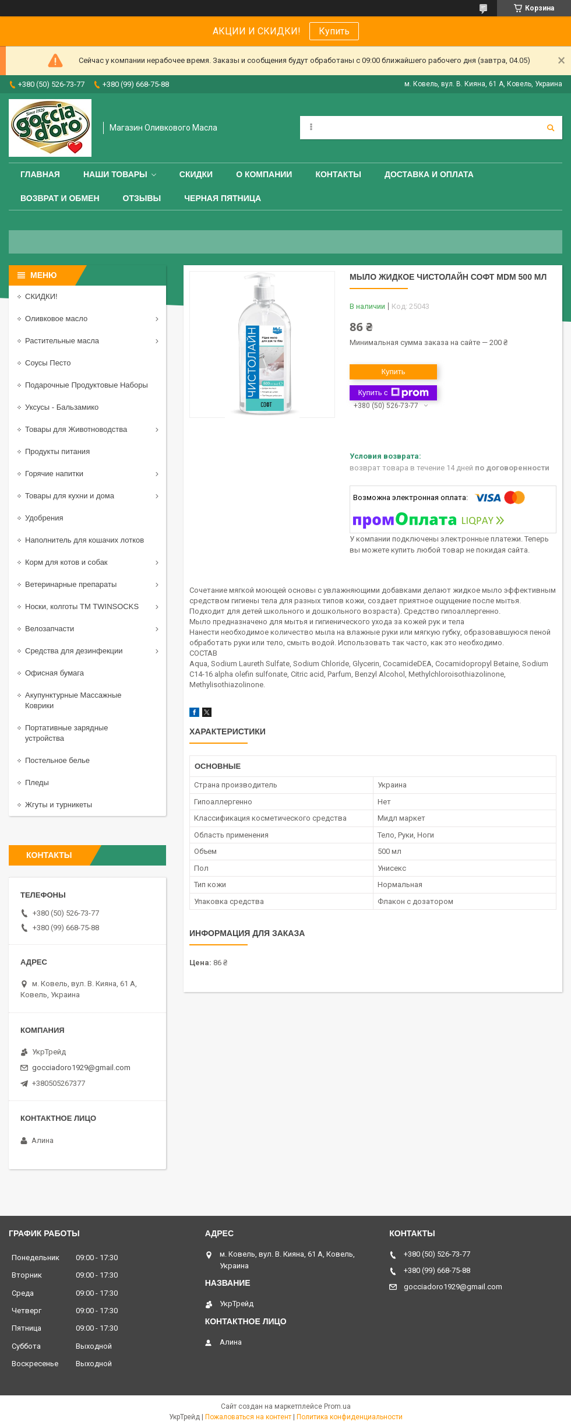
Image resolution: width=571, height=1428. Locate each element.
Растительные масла (62, 340)
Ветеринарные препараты (71, 584)
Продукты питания (57, 451)
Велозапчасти (49, 628)
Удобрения (44, 517)
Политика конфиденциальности (350, 1417)
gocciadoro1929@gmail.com (81, 1067)
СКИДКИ (196, 174)
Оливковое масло (56, 318)
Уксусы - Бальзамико (61, 407)
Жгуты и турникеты (58, 804)
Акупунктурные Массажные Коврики (73, 700)
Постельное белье (57, 760)
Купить (334, 31)
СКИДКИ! (41, 296)
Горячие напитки (54, 473)
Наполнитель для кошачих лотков (84, 540)
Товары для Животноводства (76, 429)
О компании (264, 174)
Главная (40, 174)
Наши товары (115, 174)
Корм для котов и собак (66, 562)
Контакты (338, 174)
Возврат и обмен (60, 198)
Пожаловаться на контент (248, 1417)
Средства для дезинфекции (74, 650)
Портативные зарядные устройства (66, 733)
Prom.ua (337, 1406)
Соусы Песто (48, 362)
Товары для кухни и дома (69, 495)
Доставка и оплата (429, 174)
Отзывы (142, 198)
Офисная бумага (54, 673)
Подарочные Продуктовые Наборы (86, 385)
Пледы (37, 782)
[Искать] (550, 127)
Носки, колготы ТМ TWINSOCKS (82, 606)
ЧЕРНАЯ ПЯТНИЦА (222, 198)
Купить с (393, 393)
